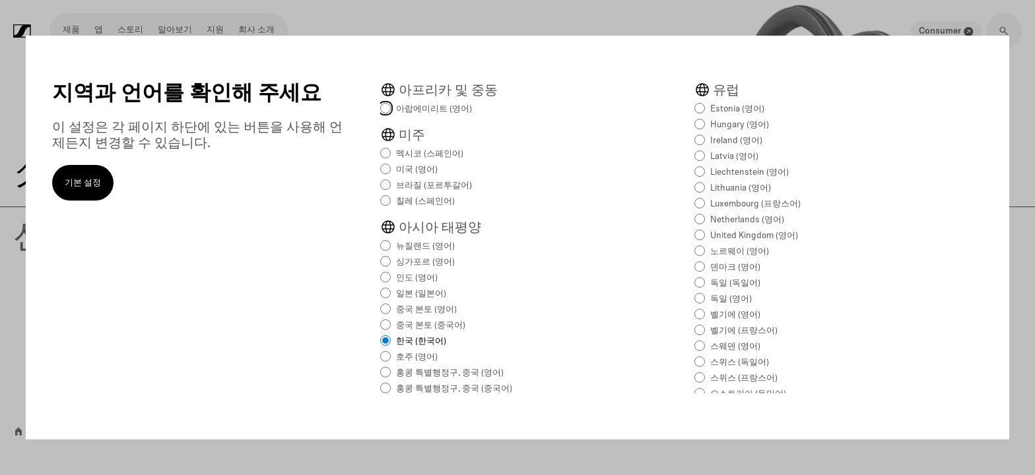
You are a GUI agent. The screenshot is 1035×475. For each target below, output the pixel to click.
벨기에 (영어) (735, 315)
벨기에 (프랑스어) (744, 331)
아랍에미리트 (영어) (434, 109)
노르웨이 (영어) (739, 251)
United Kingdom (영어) (754, 236)
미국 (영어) (417, 170)
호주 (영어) (417, 357)
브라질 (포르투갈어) (434, 185)
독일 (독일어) (735, 283)
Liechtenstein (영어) (749, 172)
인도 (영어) (417, 278)
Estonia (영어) (737, 109)
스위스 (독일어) (739, 362)
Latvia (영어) (734, 156)
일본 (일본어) (421, 294)
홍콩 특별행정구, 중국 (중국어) (454, 389)
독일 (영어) (731, 299)
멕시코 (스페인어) (429, 154)
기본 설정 (83, 183)
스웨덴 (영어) (735, 346)
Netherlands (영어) (747, 220)
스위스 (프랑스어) (744, 378)
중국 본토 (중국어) (430, 325)
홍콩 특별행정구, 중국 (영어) (450, 373)
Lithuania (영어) (740, 188)
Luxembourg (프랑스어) (755, 204)
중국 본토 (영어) (426, 309)
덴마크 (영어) (735, 267)
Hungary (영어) (739, 125)
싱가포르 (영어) (425, 262)
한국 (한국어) (421, 341)
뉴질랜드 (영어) (425, 246)
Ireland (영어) (736, 141)
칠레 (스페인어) (425, 201)
